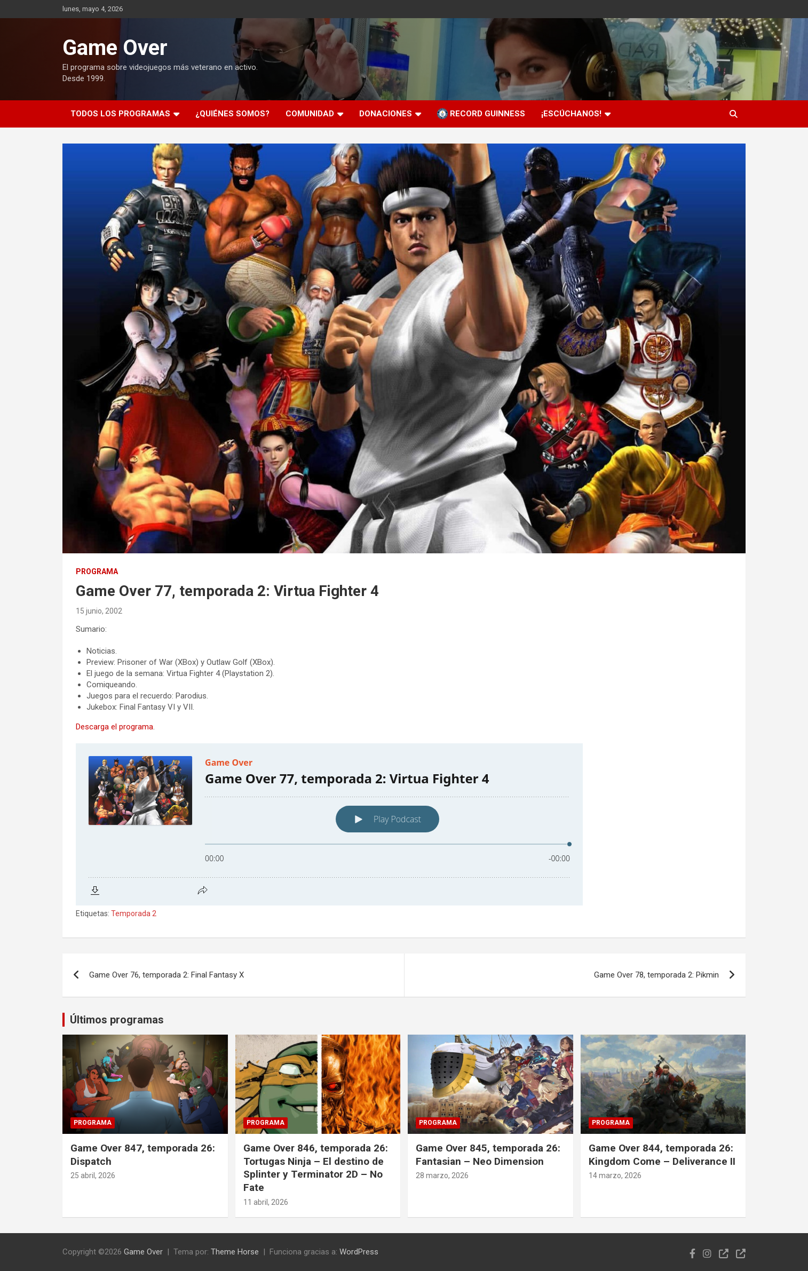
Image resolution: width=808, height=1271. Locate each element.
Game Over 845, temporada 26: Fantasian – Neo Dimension (488, 1154)
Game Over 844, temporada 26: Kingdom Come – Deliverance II (662, 1154)
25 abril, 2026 (92, 1175)
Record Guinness (481, 113)
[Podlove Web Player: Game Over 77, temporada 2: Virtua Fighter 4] (404, 824)
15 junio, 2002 (99, 611)
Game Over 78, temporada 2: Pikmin (656, 975)
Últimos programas (117, 1019)
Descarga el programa (114, 727)
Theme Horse (235, 1252)
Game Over (115, 47)
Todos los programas (120, 113)
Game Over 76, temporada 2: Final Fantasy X (166, 975)
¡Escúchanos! (571, 113)
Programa (97, 571)
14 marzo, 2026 (615, 1175)
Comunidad (310, 113)
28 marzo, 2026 (442, 1175)
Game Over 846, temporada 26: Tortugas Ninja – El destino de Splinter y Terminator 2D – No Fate (315, 1168)
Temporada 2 (133, 913)
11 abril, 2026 (265, 1202)
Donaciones (385, 113)
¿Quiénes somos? (232, 113)
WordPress (358, 1252)
